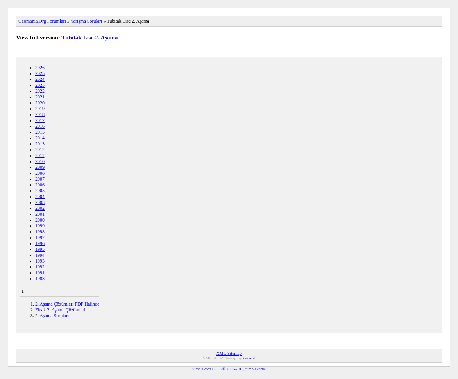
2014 (40, 138)
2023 (40, 85)
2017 (40, 120)
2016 (40, 126)
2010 (40, 161)
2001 (40, 214)
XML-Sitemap (229, 353)
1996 (40, 243)
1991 (40, 272)
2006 (40, 185)
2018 (40, 114)
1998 (40, 231)
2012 (40, 149)
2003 (40, 202)
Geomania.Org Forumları (42, 21)
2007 (40, 179)
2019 (40, 108)
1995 (40, 249)
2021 (40, 97)
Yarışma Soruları (86, 21)
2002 (40, 208)
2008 (40, 173)
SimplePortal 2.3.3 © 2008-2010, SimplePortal (229, 369)
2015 (40, 132)
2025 (40, 73)
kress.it (249, 358)
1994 (40, 255)
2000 (40, 220)
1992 (40, 267)
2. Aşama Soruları (52, 315)
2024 (40, 79)
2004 (40, 196)
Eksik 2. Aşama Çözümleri (60, 310)
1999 (40, 226)
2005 (40, 190)
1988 (40, 278)
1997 (40, 237)
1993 (40, 261)
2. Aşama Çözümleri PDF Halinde (67, 304)
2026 (40, 67)
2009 (40, 167)
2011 (40, 155)
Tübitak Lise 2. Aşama (89, 37)
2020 (40, 102)
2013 (40, 144)
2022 (40, 91)
